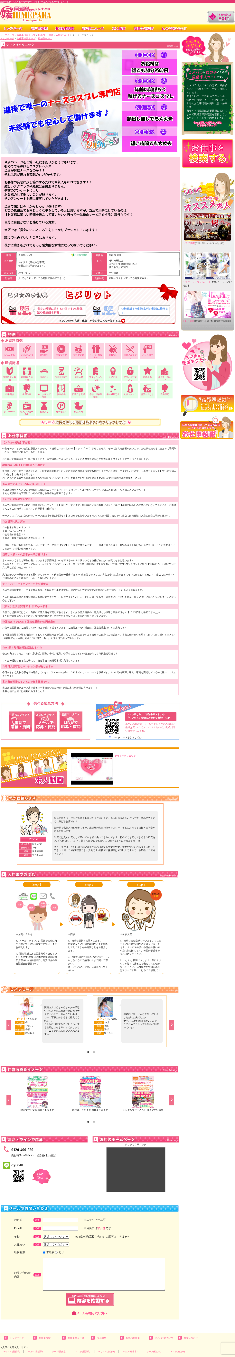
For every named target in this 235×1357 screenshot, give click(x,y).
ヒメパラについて (164, 1338)
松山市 (41, 35)
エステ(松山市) (177, 1351)
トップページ (7, 35)
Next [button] (171, 1024)
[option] (37, 927)
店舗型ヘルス (63, 35)
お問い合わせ (191, 1338)
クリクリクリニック (125, 755)
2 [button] (94, 1052)
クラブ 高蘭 (189, 243)
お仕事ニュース (76, 1338)
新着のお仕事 (133, 1338)
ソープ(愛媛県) (59, 1351)
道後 (51, 35)
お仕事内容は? (80, 255)
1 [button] (88, 1052)
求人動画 (101, 1338)
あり (61, 1252)
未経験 (50, 1252)
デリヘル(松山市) (106, 1351)
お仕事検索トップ (26, 35)
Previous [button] (8, 1024)
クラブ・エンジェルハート (197, 282)
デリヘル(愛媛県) (12, 1351)
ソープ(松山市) (154, 1351)
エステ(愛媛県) (83, 1351)
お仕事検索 (45, 1338)
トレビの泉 (188, 321)
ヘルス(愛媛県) (35, 1351)
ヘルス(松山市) (130, 1351)
